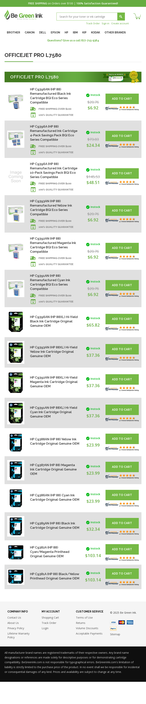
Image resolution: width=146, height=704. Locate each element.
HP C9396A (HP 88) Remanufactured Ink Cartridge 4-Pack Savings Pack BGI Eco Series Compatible (51, 138)
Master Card (121, 644)
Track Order (90, 23)
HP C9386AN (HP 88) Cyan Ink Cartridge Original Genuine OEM (51, 518)
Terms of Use (84, 640)
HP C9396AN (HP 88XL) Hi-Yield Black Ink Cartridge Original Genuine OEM (51, 342)
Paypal (113, 651)
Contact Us (14, 640)
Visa (113, 644)
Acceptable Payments (89, 655)
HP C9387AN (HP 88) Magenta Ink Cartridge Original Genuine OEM (48, 490)
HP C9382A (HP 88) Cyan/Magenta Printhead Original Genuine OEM (51, 573)
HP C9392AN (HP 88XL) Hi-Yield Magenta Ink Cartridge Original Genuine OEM (53, 403)
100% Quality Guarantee (56, 117)
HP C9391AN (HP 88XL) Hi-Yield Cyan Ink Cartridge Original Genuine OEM (51, 433)
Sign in (104, 23)
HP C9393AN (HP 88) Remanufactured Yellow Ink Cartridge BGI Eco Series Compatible (52, 224)
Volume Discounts (87, 650)
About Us (13, 645)
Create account (119, 23)
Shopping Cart (50, 640)
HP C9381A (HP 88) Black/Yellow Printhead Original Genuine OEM (49, 597)
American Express (130, 644)
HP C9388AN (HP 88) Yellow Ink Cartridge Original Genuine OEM (52, 462)
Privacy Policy (15, 650)
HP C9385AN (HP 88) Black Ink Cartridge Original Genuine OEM (51, 546)
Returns (80, 645)
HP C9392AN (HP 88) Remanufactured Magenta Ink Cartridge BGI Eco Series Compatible (53, 263)
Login (45, 650)
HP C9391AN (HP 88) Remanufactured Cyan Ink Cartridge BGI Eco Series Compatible (51, 303)
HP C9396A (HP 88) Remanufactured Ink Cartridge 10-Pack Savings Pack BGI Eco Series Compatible (52, 182)
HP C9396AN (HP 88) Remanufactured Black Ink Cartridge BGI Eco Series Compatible (52, 96)
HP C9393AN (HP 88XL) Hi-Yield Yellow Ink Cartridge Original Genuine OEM (51, 373)
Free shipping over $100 (55, 111)
